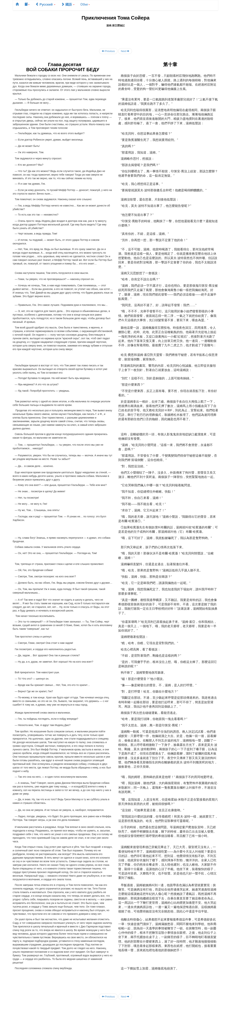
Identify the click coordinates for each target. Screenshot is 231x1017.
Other (85, 4)
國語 (68, 4)
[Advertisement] (115, 35)
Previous (108, 51)
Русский (45, 4)
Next (125, 51)
